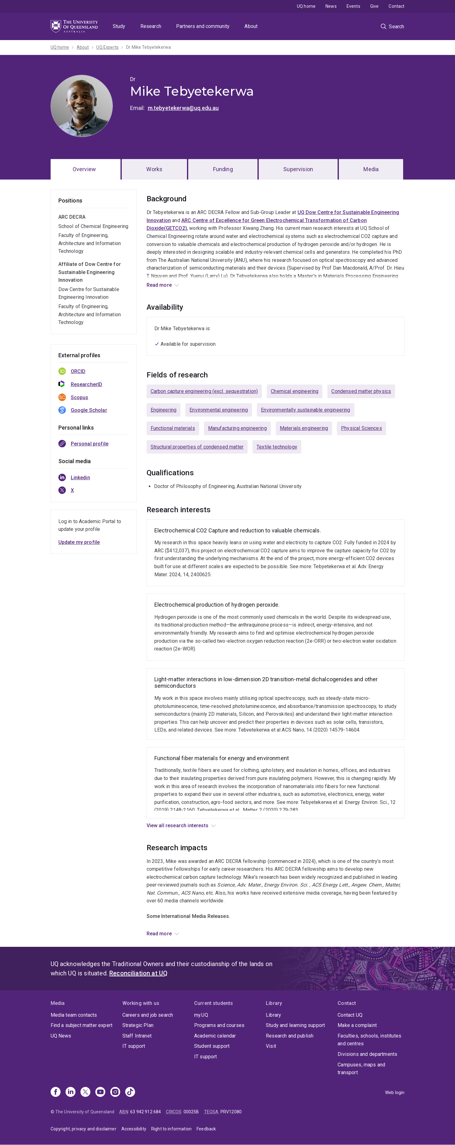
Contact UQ (350, 1015)
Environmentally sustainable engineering (305, 410)
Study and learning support (295, 1025)
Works (154, 169)
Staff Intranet (137, 1036)
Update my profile (79, 542)
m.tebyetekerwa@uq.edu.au (183, 108)
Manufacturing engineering (237, 428)
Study (119, 26)
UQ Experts (107, 47)
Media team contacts (74, 1015)
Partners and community (203, 26)
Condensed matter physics (361, 391)
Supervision (298, 169)
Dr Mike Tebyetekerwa (148, 47)
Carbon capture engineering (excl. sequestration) (204, 391)
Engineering (164, 410)
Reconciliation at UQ (138, 973)
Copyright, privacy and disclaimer (83, 1128)
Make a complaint (357, 1025)
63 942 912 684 (145, 1111)
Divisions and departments (367, 1054)
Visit (271, 1046)
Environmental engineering (218, 410)
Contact (396, 6)
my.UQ (201, 1015)
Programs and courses (219, 1025)
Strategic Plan (137, 1025)
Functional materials (173, 428)
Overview (84, 169)
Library (273, 1015)
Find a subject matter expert (81, 1025)
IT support (133, 1046)
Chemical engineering (294, 391)
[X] (85, 1092)
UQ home (306, 6)
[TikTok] (130, 1092)
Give (374, 6)
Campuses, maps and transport (361, 1069)
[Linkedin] (70, 1092)
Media (371, 169)
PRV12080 (231, 1111)
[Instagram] (115, 1092)
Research (150, 26)
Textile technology (277, 447)
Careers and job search (147, 1015)
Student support (212, 1046)
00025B (191, 1111)
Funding (223, 169)
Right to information (171, 1128)
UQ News (319, 932)
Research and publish (289, 1036)
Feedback (206, 1128)
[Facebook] (56, 1092)
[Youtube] (100, 1092)
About (250, 26)
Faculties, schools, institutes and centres (369, 1040)
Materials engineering (304, 428)
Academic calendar (215, 1036)
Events (353, 6)
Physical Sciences (361, 428)
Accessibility (133, 1128)
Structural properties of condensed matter (197, 447)
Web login (394, 1092)
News (331, 6)
